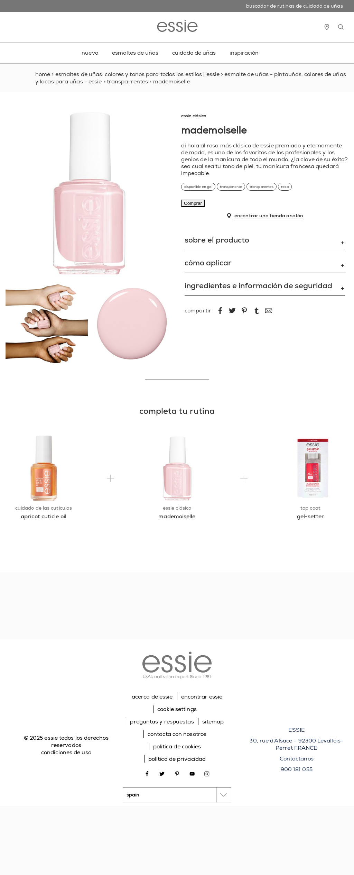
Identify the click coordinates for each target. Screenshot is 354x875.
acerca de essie (152, 696)
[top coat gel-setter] (311, 468)
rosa (284, 186)
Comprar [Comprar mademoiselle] (193, 203)
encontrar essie (202, 696)
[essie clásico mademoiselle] (177, 468)
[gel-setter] (311, 519)
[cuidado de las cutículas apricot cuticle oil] (44, 468)
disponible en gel (198, 186)
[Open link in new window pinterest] (177, 773)
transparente (231, 186)
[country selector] (177, 794)
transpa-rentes (127, 81)
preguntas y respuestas (162, 721)
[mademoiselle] (177, 519)
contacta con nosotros (177, 734)
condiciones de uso (66, 752)
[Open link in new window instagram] (206, 773)
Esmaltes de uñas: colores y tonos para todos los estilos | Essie (137, 74)
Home (42, 74)
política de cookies (177, 746)
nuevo (90, 52)
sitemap (213, 721)
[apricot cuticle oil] (44, 519)
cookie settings (177, 709)
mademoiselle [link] (171, 81)
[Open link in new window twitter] (162, 773)
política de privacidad (177, 759)
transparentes (261, 186)
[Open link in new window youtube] (192, 773)
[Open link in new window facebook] (147, 773)
